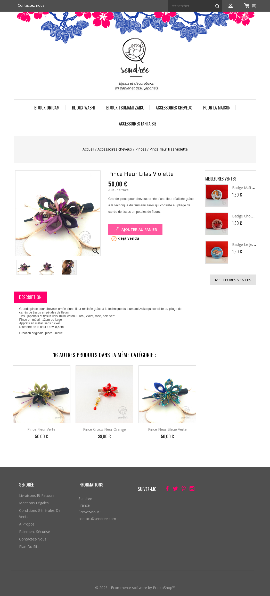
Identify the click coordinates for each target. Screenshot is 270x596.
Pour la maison (217, 108)
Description (30, 297)
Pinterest (182, 489)
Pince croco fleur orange (104, 429)
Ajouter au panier (139, 229)
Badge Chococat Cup (249, 216)
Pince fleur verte (41, 429)
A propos (27, 524)
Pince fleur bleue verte (167, 429)
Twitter (174, 489)
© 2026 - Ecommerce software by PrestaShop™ (135, 587)
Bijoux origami (47, 108)
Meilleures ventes (233, 279)
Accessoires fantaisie (137, 124)
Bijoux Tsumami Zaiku (125, 108)
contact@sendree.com (97, 518)
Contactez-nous (31, 5)
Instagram (190, 489)
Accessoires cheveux (174, 108)
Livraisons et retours (36, 495)
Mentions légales (34, 502)
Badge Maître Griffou (249, 187)
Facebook (166, 489)
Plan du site (29, 546)
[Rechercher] (195, 6)
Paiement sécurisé (34, 531)
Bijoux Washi (83, 108)
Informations (90, 484)
